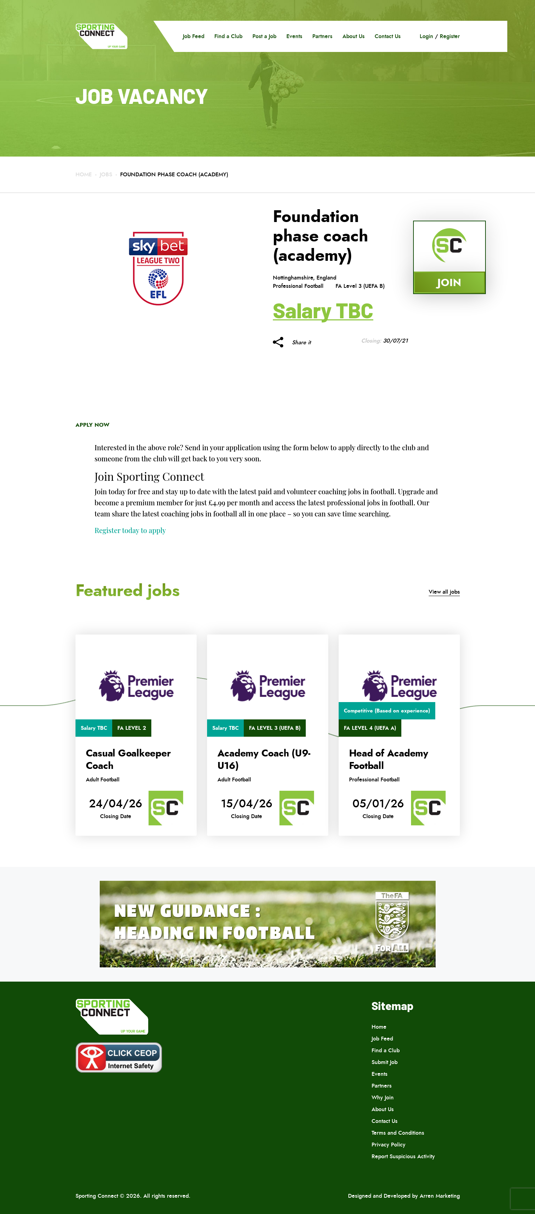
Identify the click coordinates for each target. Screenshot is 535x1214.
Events (294, 36)
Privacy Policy (388, 1145)
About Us (353, 36)
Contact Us (388, 36)
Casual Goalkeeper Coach (128, 759)
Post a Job (264, 36)
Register (450, 36)
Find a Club (228, 36)
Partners (322, 36)
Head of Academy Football (388, 759)
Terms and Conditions (398, 1133)
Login (426, 36)
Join (449, 282)
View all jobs (444, 592)
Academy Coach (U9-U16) (264, 759)
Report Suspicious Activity (403, 1156)
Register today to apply (130, 530)
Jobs (106, 174)
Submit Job (385, 1062)
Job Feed (193, 36)
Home (83, 174)
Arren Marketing (440, 1196)
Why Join (383, 1097)
